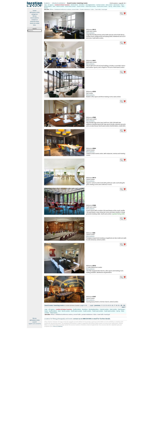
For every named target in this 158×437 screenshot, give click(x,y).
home (34, 10)
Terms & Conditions (57, 326)
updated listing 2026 (118, 214)
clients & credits (34, 23)
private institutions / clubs (89, 314)
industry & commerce (58, 3)
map (45, 5)
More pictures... (90, 33)
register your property (35, 323)
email (95, 319)
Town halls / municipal (101, 9)
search (34, 322)
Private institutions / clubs (87, 9)
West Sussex (53, 313)
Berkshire (82, 5)
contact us (34, 19)
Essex (122, 5)
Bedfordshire (74, 5)
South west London (102, 6)
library (35, 16)
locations (47, 3)
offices (52, 314)
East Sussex (117, 5)
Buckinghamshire (90, 5)
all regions (50, 5)
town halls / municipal (104, 314)
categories (34, 14)
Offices (51, 9)
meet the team (34, 21)
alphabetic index (35, 12)
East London (109, 5)
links (34, 25)
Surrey (110, 6)
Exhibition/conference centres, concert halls (67, 9)
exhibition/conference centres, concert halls (68, 314)
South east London (91, 6)
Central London (100, 5)
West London (116, 6)
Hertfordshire (48, 6)
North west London (70, 6)
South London (80, 6)
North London (60, 6)
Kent (54, 6)
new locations (34, 18)
